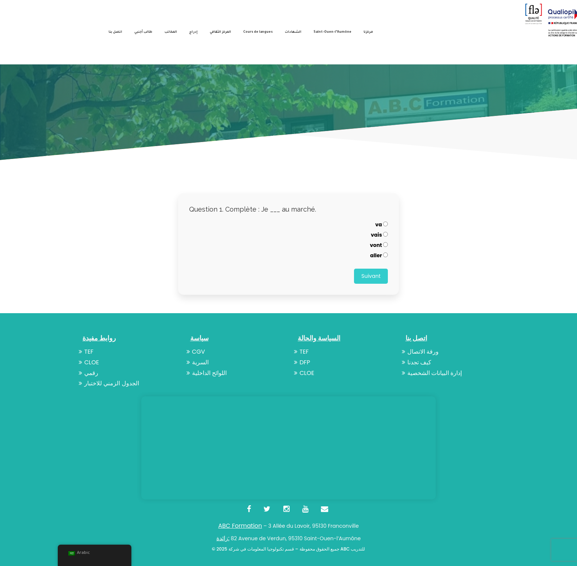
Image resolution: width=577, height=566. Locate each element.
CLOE (89, 362)
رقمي (88, 373)
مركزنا (368, 32)
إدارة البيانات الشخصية (432, 373)
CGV (196, 351)
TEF (86, 351)
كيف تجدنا (416, 362)
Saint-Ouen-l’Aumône (332, 32)
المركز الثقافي (220, 32)
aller (379, 255)
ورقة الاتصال (420, 351)
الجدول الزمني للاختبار (109, 383)
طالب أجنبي (143, 32)
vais (379, 234)
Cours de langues (258, 32)
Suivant (370, 276)
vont (379, 245)
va (381, 224)
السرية (198, 362)
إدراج (193, 32)
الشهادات (293, 32)
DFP (302, 362)
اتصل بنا (115, 32)
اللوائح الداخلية (207, 373)
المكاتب (170, 32)
